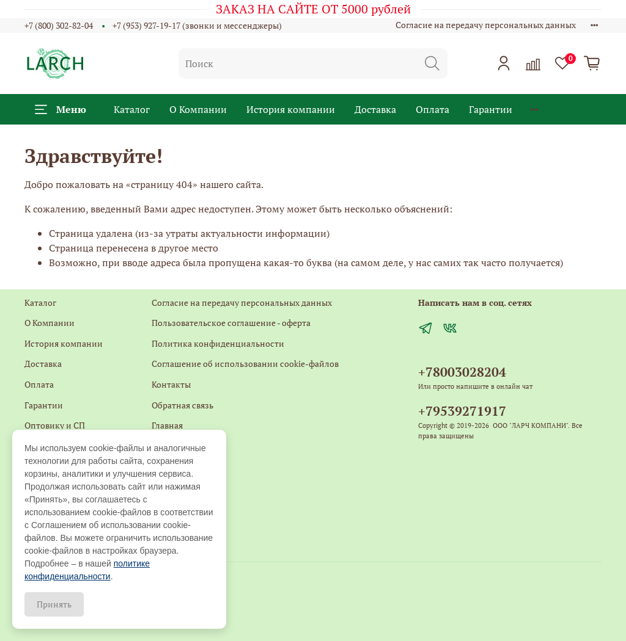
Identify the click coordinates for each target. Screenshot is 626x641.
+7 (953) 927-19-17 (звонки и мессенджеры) (197, 25)
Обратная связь (182, 405)
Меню (60, 109)
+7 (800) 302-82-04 (58, 25)
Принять (54, 604)
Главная (167, 425)
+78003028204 (462, 371)
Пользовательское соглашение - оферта (231, 322)
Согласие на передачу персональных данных (486, 25)
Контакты (171, 384)
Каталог (132, 109)
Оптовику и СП (54, 425)
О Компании (198, 109)
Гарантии (490, 109)
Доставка (375, 109)
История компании (290, 109)
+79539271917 (462, 410)
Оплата (432, 109)
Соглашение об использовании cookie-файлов (245, 363)
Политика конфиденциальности (218, 343)
